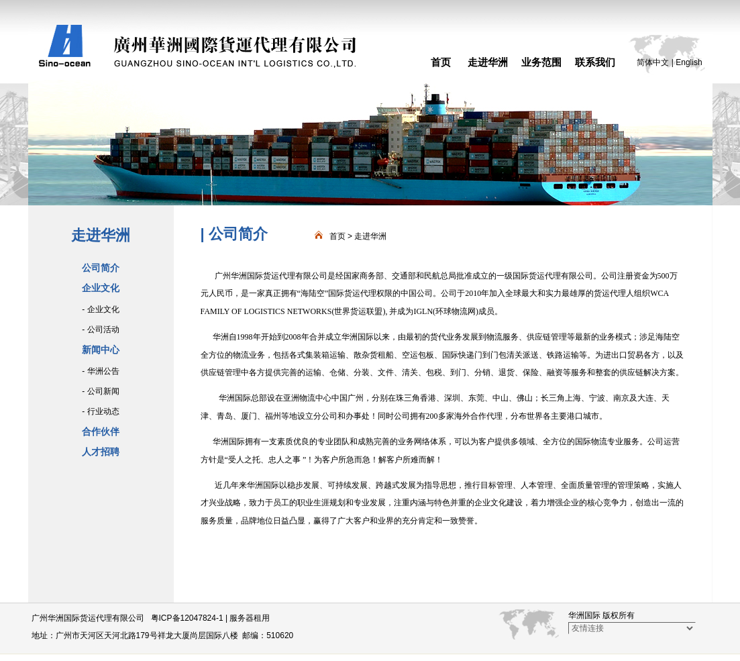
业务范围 (541, 62)
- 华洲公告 (100, 371)
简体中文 (653, 62)
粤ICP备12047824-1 (187, 618)
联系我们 (595, 62)
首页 (441, 62)
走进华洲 (488, 62)
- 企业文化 (100, 309)
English (689, 62)
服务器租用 (249, 618)
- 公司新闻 (100, 391)
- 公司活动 (100, 329)
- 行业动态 (100, 411)
